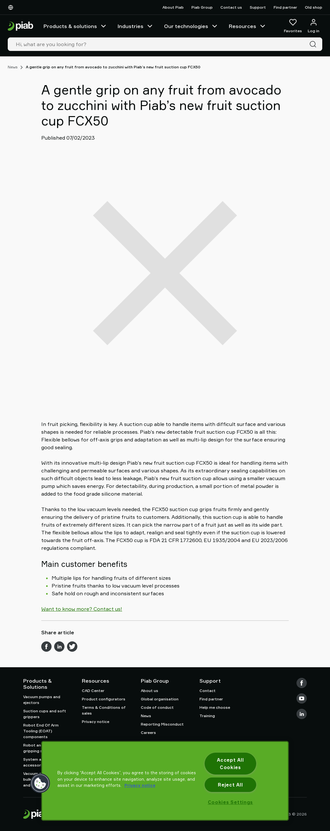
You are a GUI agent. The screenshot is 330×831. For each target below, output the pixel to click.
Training (207, 715)
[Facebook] (301, 683)
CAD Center (93, 690)
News (12, 66)
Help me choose (214, 707)
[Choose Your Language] (12, 7)
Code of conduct (157, 707)
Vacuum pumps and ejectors (41, 699)
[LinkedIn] (301, 714)
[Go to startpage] (20, 26)
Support (258, 7)
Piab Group (202, 7)
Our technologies (191, 26)
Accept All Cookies (230, 763)
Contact (207, 690)
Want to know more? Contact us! (81, 609)
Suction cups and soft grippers (44, 713)
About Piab (173, 7)
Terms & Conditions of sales (104, 710)
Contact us (231, 7)
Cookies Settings (230, 802)
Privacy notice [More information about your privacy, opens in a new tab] (139, 785)
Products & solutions (75, 26)
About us (149, 690)
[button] (40, 783)
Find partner (285, 7)
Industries (136, 26)
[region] (165, 781)
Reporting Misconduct (162, 724)
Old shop (313, 7)
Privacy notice (95, 721)
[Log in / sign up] (313, 26)
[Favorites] (293, 26)
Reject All (230, 784)
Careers (148, 732)
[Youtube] (301, 698)
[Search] (314, 44)
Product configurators (103, 699)
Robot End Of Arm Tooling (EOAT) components (41, 731)
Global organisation (160, 699)
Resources (248, 26)
